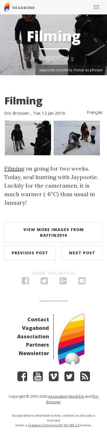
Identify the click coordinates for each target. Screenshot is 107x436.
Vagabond (35, 327)
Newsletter (34, 353)
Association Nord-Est (66, 396)
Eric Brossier (16, 113)
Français (95, 112)
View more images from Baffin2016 (53, 232)
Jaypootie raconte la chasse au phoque (71, 70)
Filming (23, 101)
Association (33, 336)
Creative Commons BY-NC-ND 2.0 (53, 425)
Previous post (30, 252)
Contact (38, 319)
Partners (37, 344)
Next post (82, 252)
